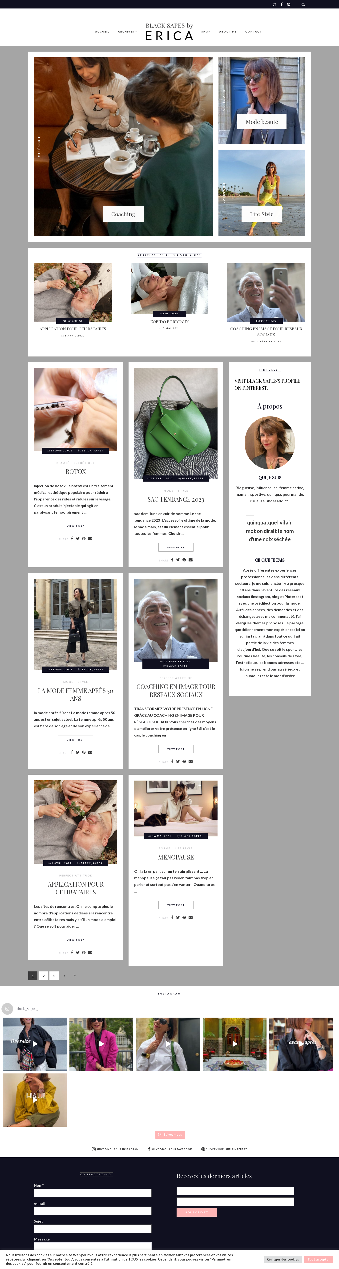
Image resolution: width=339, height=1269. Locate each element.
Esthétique (84, 463)
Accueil (102, 31)
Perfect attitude (73, 321)
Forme (164, 848)
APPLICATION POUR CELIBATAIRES (73, 328)
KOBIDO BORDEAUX (169, 321)
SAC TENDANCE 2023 (175, 499)
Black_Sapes (92, 450)
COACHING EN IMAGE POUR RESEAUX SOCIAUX (266, 331)
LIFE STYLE (184, 848)
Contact (253, 31)
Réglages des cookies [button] (283, 1259)
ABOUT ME (228, 31)
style (183, 490)
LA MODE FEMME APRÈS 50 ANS (75, 694)
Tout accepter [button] (318, 1259)
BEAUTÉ (165, 314)
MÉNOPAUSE (176, 857)
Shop (206, 31)
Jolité (175, 314)
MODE (169, 490)
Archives (126, 31)
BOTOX (76, 471)
